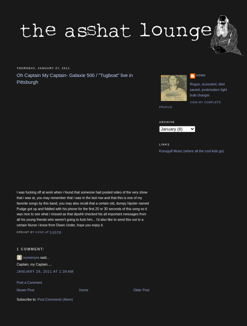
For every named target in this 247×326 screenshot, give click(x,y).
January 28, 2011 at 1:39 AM (45, 271)
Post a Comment (29, 282)
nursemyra (31, 257)
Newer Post (25, 290)
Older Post (141, 290)
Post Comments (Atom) (55, 299)
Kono (201, 75)
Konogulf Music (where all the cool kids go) (191, 151)
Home (83, 290)
